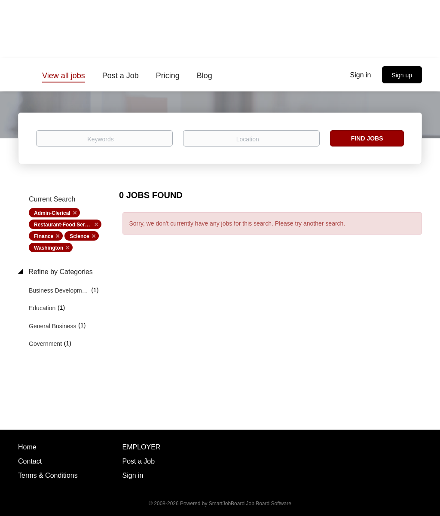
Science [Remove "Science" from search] (79, 236)
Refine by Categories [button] (60, 271)
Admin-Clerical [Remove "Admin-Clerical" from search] (52, 213)
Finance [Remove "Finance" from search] (43, 236)
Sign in (360, 75)
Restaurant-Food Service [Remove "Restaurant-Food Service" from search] (64, 225)
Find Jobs (367, 138)
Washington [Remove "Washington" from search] (48, 248)
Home (27, 447)
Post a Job (138, 461)
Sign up (402, 75)
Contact (30, 461)
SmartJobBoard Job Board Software (250, 504)
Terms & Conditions (48, 475)
